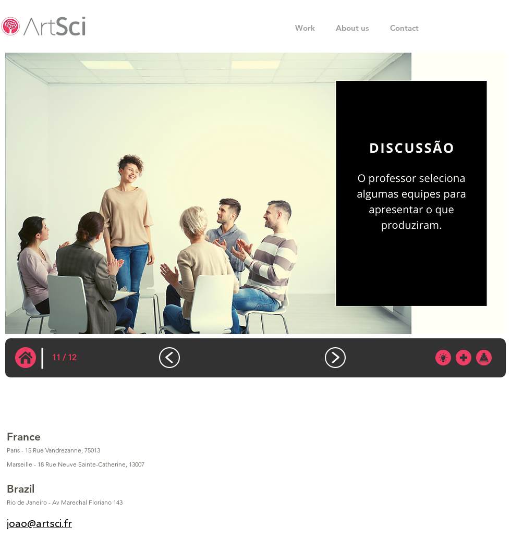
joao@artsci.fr (39, 524)
